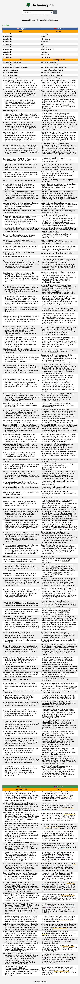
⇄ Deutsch (5, 25)
